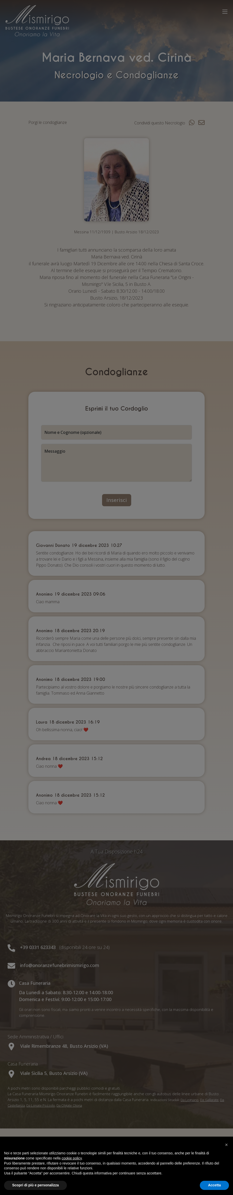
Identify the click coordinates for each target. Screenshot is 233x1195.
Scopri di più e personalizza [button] (35, 1185)
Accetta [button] (214, 1185)
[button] (226, 1145)
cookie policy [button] (72, 1158)
